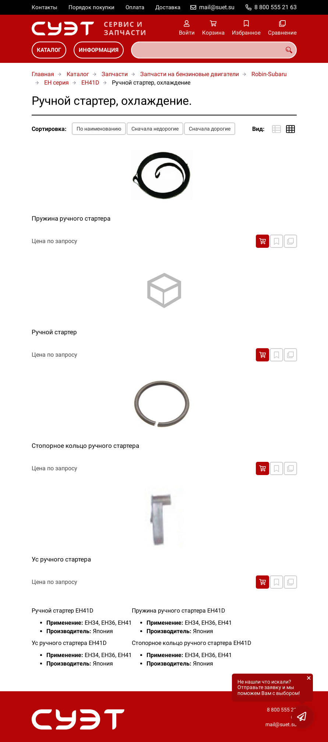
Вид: (258, 128)
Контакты (44, 7)
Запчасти (115, 74)
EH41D (90, 82)
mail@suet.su (216, 7)
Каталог (49, 50)
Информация (99, 50)
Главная (43, 74)
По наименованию (99, 129)
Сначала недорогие (155, 129)
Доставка (167, 7)
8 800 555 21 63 (275, 7)
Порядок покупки (91, 7)
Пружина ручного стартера (71, 218)
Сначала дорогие (209, 129)
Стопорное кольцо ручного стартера (85, 445)
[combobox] (214, 50)
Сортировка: (49, 128)
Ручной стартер (54, 332)
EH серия (56, 82)
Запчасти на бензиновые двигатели (189, 74)
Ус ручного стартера (61, 559)
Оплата (135, 7)
